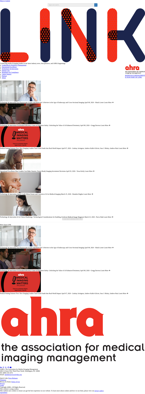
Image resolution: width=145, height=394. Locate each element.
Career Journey (6, 74)
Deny (5, 392)
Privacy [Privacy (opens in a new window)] (2, 383)
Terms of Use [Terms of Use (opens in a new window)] (15, 382)
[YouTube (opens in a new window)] (11, 367)
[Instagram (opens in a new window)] (3, 367)
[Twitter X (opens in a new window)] (6, 367)
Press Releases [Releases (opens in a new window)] (13, 378)
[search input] (71, 5)
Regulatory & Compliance (10, 72)
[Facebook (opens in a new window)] (8, 367)
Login (2, 385)
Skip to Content (5, 1)
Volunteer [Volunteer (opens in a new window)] (3, 380)
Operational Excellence (9, 67)
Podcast (4, 76)
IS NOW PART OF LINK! (135, 76)
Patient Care (6, 70)
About (4, 78)
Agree (2, 392)
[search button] (95, 5)
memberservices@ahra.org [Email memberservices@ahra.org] (13, 374)
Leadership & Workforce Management (14, 65)
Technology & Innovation (10, 69)
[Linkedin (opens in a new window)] (1, 367)
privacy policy (99, 391)
